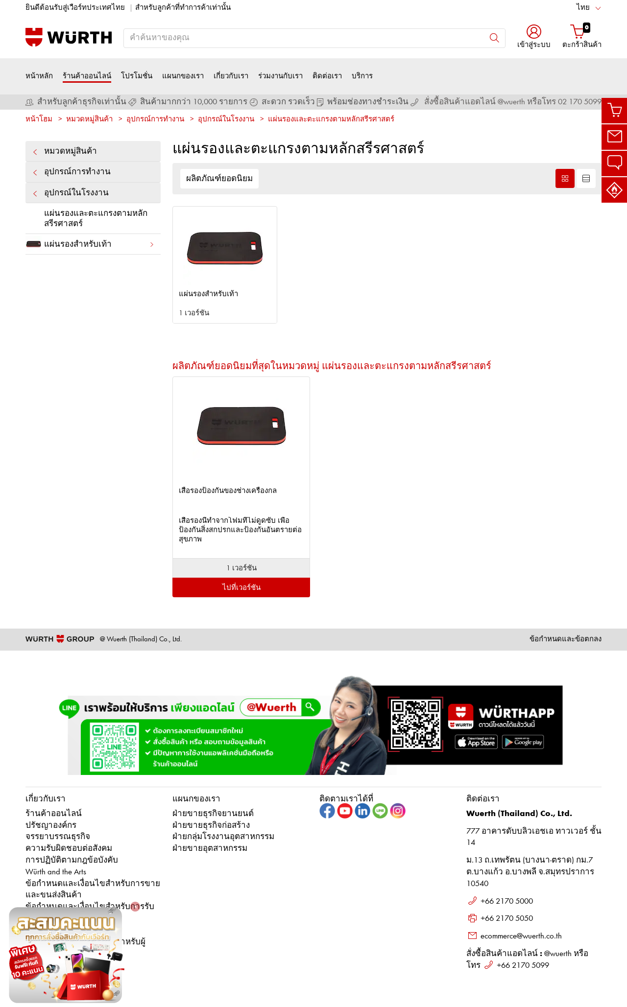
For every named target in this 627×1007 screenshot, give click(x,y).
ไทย (583, 8)
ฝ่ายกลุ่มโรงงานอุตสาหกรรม (223, 837)
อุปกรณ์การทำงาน (155, 119)
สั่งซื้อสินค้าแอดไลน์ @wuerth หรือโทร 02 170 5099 (513, 102)
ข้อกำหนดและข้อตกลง (566, 639)
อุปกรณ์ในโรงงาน (226, 119)
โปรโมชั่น (136, 76)
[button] (534, 37)
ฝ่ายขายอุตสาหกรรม (209, 848)
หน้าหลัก (39, 76)
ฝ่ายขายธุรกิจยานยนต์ (213, 814)
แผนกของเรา (183, 76)
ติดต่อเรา (327, 76)
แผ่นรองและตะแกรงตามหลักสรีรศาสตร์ (331, 119)
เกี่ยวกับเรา (231, 76)
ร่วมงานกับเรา (280, 76)
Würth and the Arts (55, 872)
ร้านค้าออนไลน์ (87, 76)
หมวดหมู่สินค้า (89, 119)
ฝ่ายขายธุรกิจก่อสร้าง (211, 825)
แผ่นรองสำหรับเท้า (90, 244)
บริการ (362, 76)
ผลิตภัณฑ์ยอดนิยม (219, 179)
